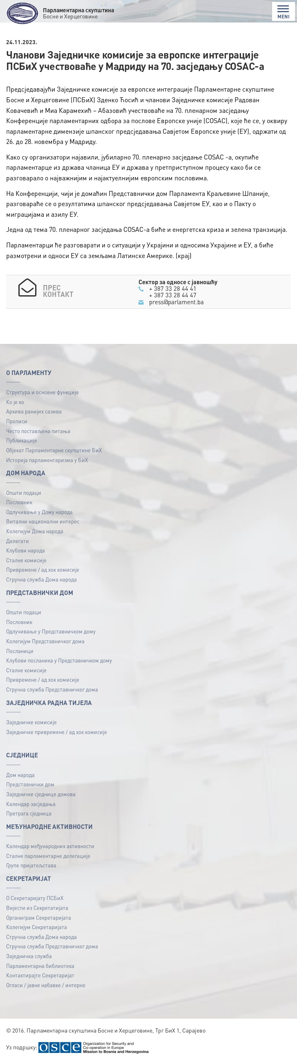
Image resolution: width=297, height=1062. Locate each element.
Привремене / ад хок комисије (42, 569)
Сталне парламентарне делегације (48, 855)
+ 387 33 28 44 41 (173, 288)
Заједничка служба (29, 955)
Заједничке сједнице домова (41, 793)
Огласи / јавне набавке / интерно (45, 984)
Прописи (16, 421)
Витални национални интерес (42, 521)
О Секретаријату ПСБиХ (34, 897)
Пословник (19, 501)
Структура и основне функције (42, 391)
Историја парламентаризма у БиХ (47, 459)
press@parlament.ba (176, 301)
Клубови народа (25, 550)
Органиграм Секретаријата (38, 917)
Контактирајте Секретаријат (40, 975)
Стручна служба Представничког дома (52, 689)
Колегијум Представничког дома (45, 641)
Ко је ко (15, 401)
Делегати (17, 540)
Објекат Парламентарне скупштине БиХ (54, 450)
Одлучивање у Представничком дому (51, 631)
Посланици (19, 650)
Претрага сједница (28, 813)
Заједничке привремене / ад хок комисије (56, 731)
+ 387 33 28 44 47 (173, 295)
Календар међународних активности (50, 845)
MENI (283, 12)
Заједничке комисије (31, 721)
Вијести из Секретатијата (37, 907)
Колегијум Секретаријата (36, 926)
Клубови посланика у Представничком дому (59, 660)
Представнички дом (30, 784)
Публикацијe (21, 440)
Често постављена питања (38, 430)
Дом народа (20, 774)
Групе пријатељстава (31, 865)
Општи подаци (23, 492)
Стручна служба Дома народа (41, 579)
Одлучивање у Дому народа (39, 511)
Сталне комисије (26, 560)
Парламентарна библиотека (40, 965)
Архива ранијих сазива (34, 411)
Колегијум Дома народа (34, 531)
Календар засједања (31, 803)
